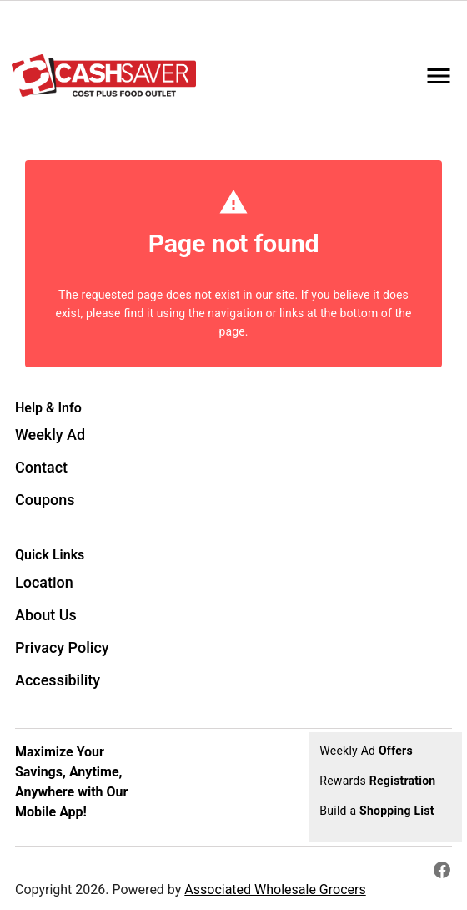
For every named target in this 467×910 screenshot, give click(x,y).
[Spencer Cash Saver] (109, 76)
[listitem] (50, 437)
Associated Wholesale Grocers (274, 889)
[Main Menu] (438, 76)
